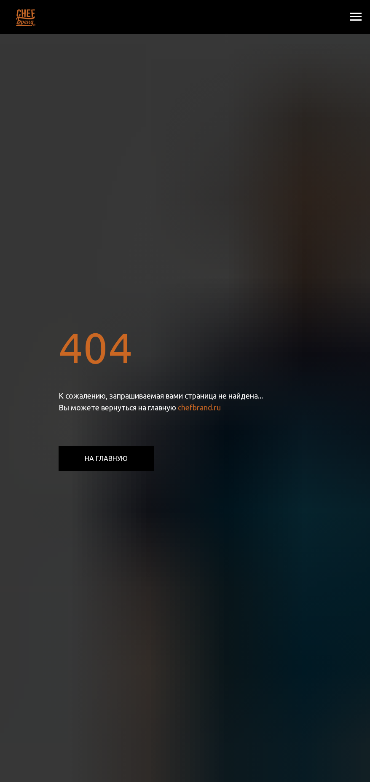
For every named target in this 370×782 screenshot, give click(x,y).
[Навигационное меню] (356, 17)
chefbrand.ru (199, 407)
